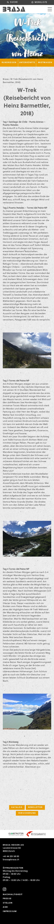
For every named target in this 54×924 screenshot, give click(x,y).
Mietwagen (45, 63)
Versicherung (27, 813)
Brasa (6, 79)
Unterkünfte (27, 63)
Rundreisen (9, 63)
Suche (14, 2)
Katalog (16, 807)
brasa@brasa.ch (11, 860)
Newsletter (35, 807)
